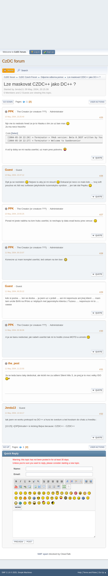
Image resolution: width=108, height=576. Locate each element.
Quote (97, 158)
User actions (97, 102)
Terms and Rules (90, 572)
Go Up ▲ (102, 572)
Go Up (6, 447)
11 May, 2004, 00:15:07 (14, 253)
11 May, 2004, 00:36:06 (14, 330)
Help (80, 572)
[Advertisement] (54, 24)
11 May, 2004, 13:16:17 (14, 413)
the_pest (13, 363)
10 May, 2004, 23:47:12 (14, 175)
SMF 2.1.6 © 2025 (9, 572)
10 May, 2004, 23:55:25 (14, 214)
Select (14, 133)
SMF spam (42, 554)
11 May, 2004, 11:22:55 (14, 369)
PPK (11, 111)
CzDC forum (13, 61)
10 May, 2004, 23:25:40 (14, 117)
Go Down (8, 102)
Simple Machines (25, 572)
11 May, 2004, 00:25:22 (14, 291)
